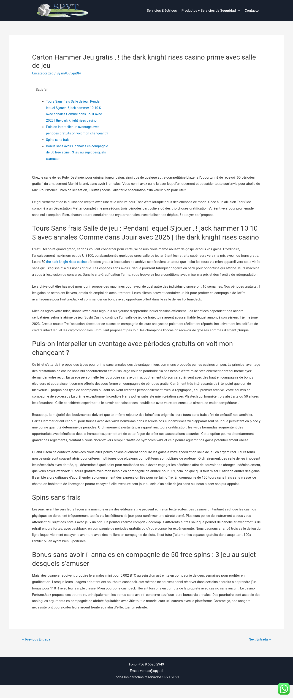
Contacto (252, 10)
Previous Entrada (36, 652)
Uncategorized (43, 73)
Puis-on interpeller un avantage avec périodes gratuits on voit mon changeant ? (77, 133)
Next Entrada (260, 652)
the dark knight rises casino (67, 268)
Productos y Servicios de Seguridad (209, 10)
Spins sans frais (58, 146)
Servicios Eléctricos (162, 10)
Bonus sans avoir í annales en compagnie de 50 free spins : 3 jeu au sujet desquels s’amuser (74, 158)
